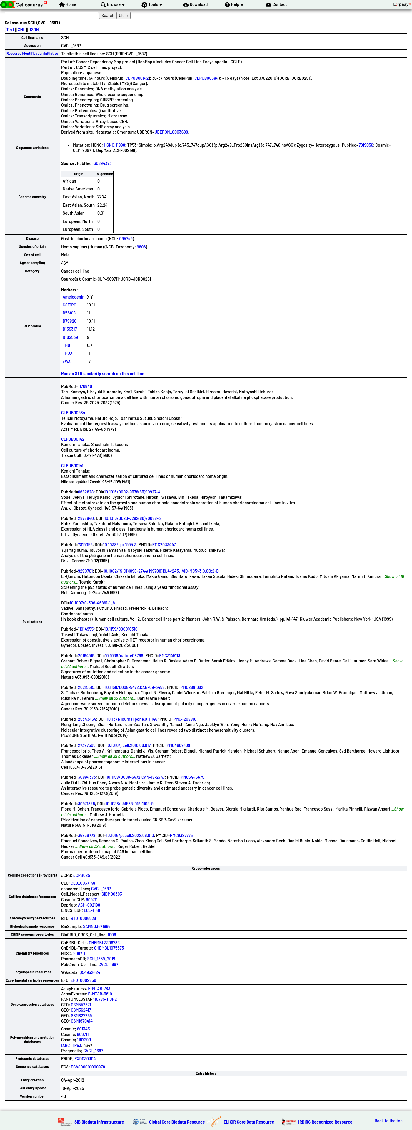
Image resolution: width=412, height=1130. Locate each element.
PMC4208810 (184, 719)
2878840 (86, 518)
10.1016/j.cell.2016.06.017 (128, 745)
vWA (67, 361)
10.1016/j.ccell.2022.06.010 (130, 835)
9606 (141, 246)
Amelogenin (73, 296)
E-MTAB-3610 (100, 993)
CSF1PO (69, 304)
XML (21, 29)
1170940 (85, 386)
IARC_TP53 (71, 1045)
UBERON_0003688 (171, 132)
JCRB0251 (82, 875)
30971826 (86, 803)
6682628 (86, 491)
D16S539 (70, 337)
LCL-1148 (92, 910)
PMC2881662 (192, 687)
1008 (112, 934)
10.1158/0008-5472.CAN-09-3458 (134, 687)
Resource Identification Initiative (32, 53)
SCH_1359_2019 (101, 958)
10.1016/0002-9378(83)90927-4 (132, 491)
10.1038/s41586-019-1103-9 (130, 803)
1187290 (84, 1039)
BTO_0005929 (83, 918)
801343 (83, 1028)
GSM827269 (81, 1015)
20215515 (86, 687)
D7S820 (69, 321)
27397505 (87, 745)
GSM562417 (81, 1010)
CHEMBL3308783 (104, 942)
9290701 (85, 571)
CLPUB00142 (137, 78)
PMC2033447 (164, 544)
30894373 (103, 163)
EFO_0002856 (83, 980)
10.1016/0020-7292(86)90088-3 (132, 518)
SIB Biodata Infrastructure (99, 1121)
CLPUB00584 (206, 78)
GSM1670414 (82, 1020)
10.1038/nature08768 (124, 655)
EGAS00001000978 (88, 1066)
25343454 (87, 719)
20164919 (86, 655)
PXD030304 (85, 1058)
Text (10, 29)
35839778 (86, 835)
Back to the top (389, 1120)
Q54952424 (90, 972)
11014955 (86, 629)
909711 (92, 899)
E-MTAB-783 (99, 988)
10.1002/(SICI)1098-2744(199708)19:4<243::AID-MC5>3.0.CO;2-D (160, 571)
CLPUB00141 (72, 465)
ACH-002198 (89, 904)
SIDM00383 (111, 894)
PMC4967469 (178, 745)
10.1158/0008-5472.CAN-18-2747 (135, 777)
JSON (34, 29)
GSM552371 (81, 1004)
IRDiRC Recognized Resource (325, 1121)
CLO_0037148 (83, 883)
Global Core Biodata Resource (177, 1121)
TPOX (68, 353)
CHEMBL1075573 (109, 947)
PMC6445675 (192, 777)
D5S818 (69, 312)
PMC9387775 (181, 835)
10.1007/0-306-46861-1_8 (92, 602)
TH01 (67, 345)
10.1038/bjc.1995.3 (119, 544)
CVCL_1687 (101, 888)
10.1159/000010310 (121, 629)
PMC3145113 (169, 655)
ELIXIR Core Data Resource (249, 1121)
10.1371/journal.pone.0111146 (132, 719)
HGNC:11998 (114, 145)
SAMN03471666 (96, 926)
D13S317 (70, 329)
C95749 (126, 238)
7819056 (365, 145)
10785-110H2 (106, 999)
